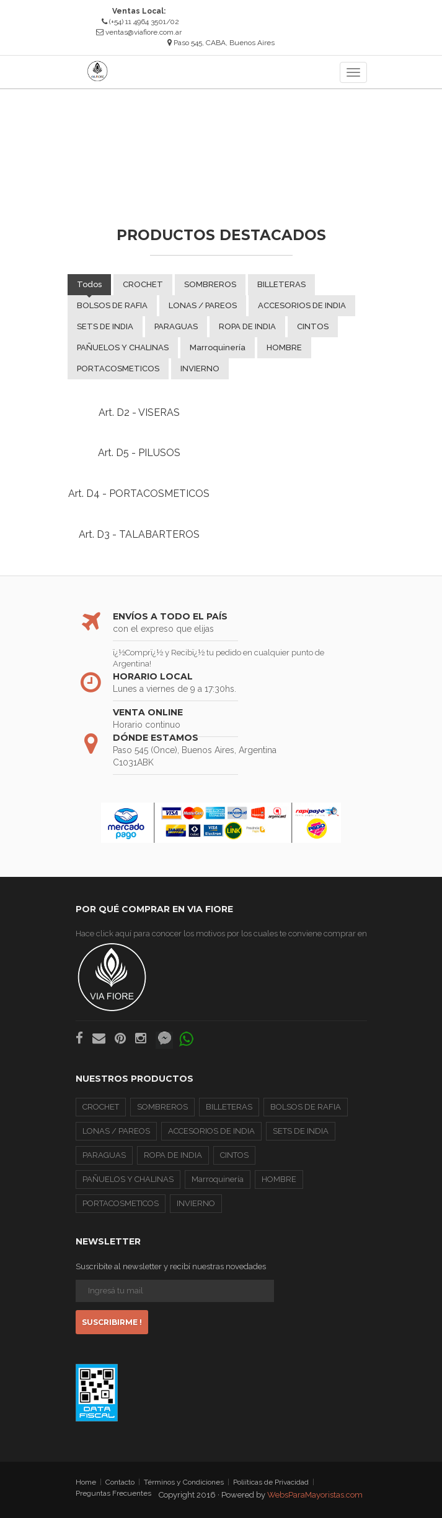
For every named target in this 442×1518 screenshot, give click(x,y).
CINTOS (313, 326)
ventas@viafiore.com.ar (143, 32)
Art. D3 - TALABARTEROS (139, 534)
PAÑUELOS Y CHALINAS (123, 347)
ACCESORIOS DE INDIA (302, 305)
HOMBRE (284, 347)
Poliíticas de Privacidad (271, 1482)
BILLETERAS (281, 284)
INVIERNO (199, 368)
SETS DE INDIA (105, 326)
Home (86, 1482)
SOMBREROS (210, 284)
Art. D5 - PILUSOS (139, 453)
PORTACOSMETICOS (118, 368)
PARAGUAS (176, 326)
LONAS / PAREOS (203, 305)
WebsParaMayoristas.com (315, 1494)
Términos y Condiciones (184, 1482)
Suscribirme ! (112, 1322)
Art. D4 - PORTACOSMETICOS (139, 493)
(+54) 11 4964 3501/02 (140, 21)
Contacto (120, 1482)
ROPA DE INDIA (247, 326)
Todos (89, 284)
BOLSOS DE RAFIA (112, 305)
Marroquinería (217, 347)
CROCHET (143, 284)
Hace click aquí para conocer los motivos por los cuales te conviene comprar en (221, 970)
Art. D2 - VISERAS (139, 412)
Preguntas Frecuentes (113, 1493)
